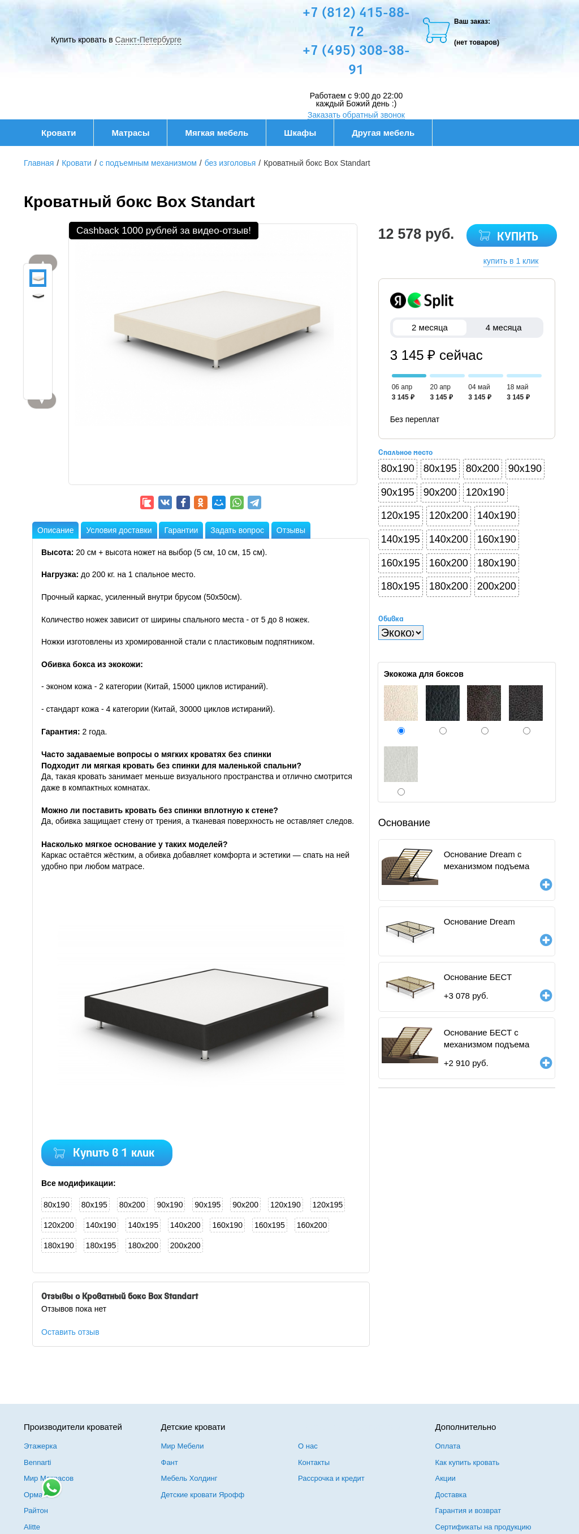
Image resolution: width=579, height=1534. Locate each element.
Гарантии (181, 530)
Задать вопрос (237, 530)
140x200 (185, 1225)
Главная (39, 162)
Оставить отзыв (70, 1332)
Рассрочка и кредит (331, 1478)
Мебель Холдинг (189, 1478)
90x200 (245, 1204)
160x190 (227, 1225)
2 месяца (430, 327)
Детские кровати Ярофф (203, 1494)
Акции (445, 1478)
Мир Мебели (182, 1446)
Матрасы (130, 132)
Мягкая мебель (222, 132)
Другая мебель (389, 132)
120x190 (285, 1204)
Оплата (448, 1446)
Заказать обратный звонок (356, 114)
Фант (169, 1462)
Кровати (64, 132)
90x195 (208, 1204)
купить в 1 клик (511, 260)
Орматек (38, 1494)
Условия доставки (119, 530)
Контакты (314, 1462)
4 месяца (503, 327)
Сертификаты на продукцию (483, 1527)
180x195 (101, 1245)
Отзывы (290, 530)
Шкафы (300, 132)
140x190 (101, 1225)
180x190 (59, 1245)
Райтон (36, 1510)
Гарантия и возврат (468, 1510)
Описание (55, 530)
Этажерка (40, 1446)
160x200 (312, 1225)
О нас (308, 1446)
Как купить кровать (467, 1462)
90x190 (170, 1204)
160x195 (269, 1225)
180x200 (143, 1245)
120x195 (328, 1204)
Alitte (32, 1527)
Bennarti (37, 1462)
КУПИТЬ (517, 237)
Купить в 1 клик (113, 1153)
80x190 (57, 1204)
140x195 (143, 1225)
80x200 (132, 1204)
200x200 (185, 1245)
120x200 (59, 1225)
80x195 (94, 1204)
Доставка (451, 1494)
